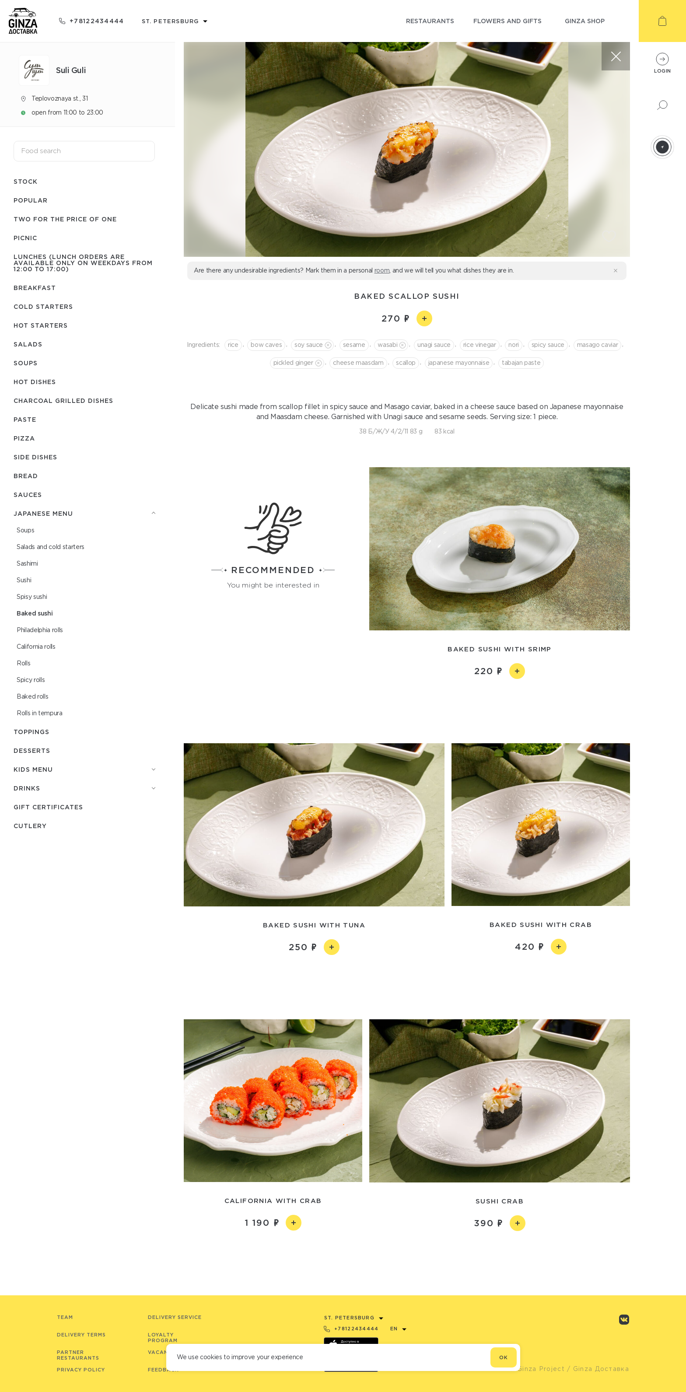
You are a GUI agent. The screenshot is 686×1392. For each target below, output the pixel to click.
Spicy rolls (31, 679)
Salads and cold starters (50, 546)
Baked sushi (34, 613)
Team (65, 1317)
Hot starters (41, 325)
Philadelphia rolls (40, 629)
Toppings (31, 731)
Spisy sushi (32, 596)
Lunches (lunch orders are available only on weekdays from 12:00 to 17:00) (83, 262)
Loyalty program (163, 1337)
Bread (26, 475)
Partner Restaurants (78, 1355)
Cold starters (43, 306)
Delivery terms (81, 1334)
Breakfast (35, 287)
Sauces (28, 494)
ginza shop (585, 20)
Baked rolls (32, 696)
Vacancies (164, 1352)
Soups (26, 363)
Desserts (32, 750)
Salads (28, 344)
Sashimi (27, 563)
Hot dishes (35, 381)
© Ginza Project (537, 1368)
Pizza (24, 438)
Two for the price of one (65, 219)
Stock (26, 181)
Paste (25, 419)
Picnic (25, 237)
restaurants (430, 20)
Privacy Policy (81, 1369)
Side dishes (35, 457)
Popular (31, 200)
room (382, 270)
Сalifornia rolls (36, 646)
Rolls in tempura (40, 713)
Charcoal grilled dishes (63, 400)
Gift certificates (48, 807)
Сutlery (30, 825)
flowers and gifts (507, 20)
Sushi (24, 580)
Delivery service (175, 1317)
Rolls (23, 663)
